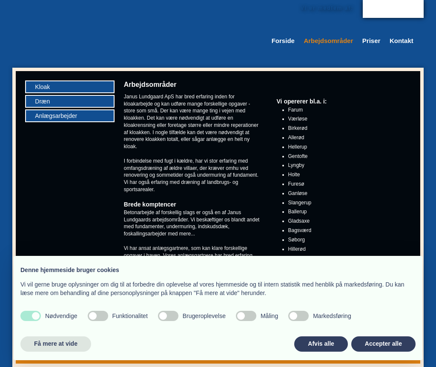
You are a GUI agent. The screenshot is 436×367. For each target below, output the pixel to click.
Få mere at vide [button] (55, 343)
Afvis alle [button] (321, 343)
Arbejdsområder (328, 40)
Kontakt (401, 40)
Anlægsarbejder (56, 115)
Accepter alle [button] (383, 343)
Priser (371, 40)
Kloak (42, 86)
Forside (283, 40)
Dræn (42, 101)
